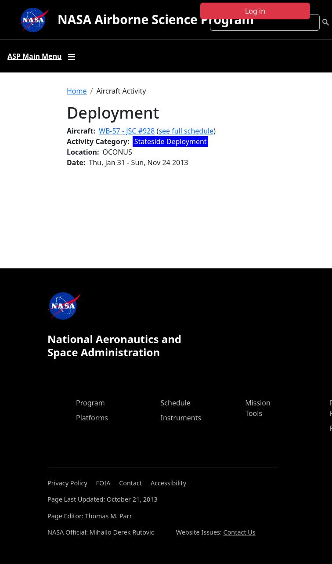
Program (90, 403)
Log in (255, 11)
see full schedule (186, 131)
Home (77, 91)
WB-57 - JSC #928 (127, 131)
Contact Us (240, 532)
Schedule (176, 403)
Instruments (181, 418)
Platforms (92, 418)
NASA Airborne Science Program (156, 19)
